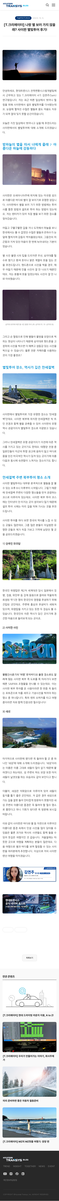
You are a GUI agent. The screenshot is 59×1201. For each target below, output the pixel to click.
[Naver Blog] (23, 1174)
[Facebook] (17, 1174)
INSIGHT (17, 1166)
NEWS (42, 1166)
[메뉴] (53, 5)
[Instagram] (11, 1174)
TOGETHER (30, 1166)
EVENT (51, 1166)
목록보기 (29, 958)
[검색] (47, 5)
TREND (6, 1166)
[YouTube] (5, 1174)
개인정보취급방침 (10, 1180)
